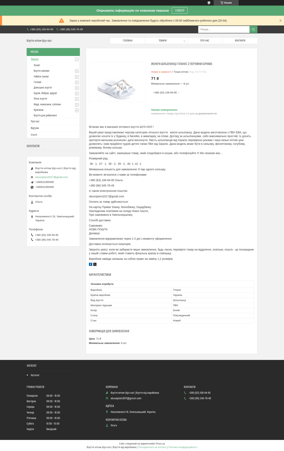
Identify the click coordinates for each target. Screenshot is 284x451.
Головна (127, 40)
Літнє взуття (40, 98)
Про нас (204, 40)
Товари (163, 40)
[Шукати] (253, 29)
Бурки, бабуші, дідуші (45, 93)
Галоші (37, 82)
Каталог (35, 375)
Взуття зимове (41, 70)
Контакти (240, 40)
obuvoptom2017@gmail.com (51, 177)
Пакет (37, 65)
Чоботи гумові (41, 76)
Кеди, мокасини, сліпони (47, 104)
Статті (34, 135)
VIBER (179, 10)
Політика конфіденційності (182, 447)
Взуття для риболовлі (45, 115)
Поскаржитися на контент (152, 447)
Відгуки (35, 128)
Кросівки (38, 110)
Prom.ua (160, 443)
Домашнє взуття (43, 87)
